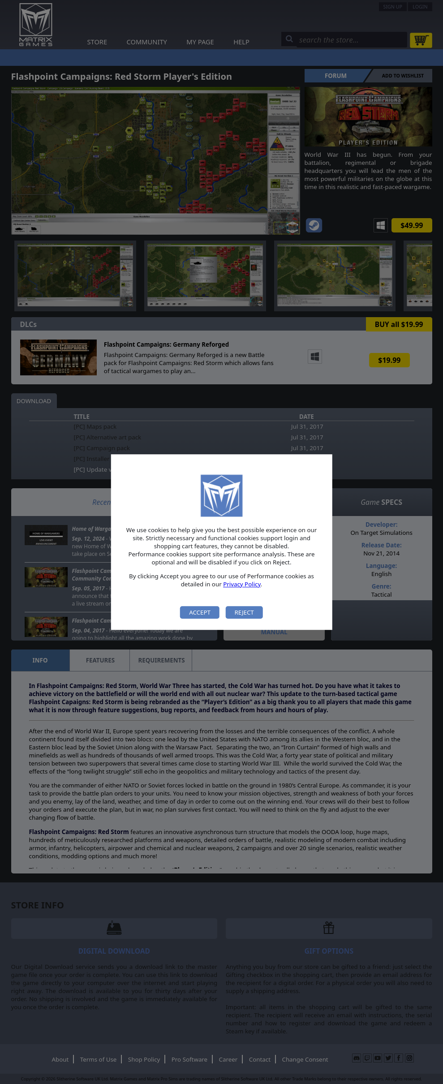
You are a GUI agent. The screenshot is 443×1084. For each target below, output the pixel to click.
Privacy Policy (242, 584)
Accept (200, 612)
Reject (244, 612)
